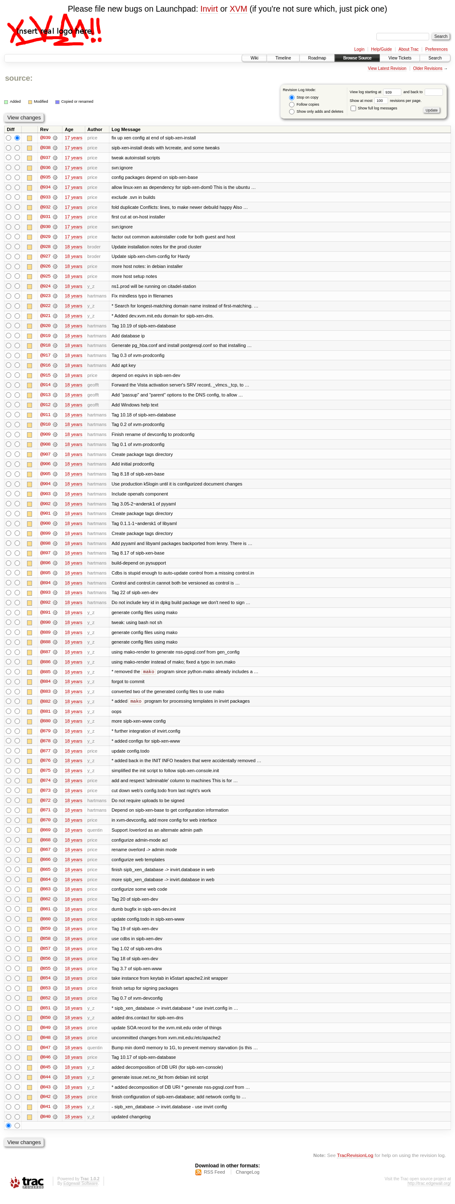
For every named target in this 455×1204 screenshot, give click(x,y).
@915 (45, 377)
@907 (45, 457)
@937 (45, 157)
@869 (45, 836)
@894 (45, 587)
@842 (45, 1106)
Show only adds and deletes (316, 111)
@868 (45, 846)
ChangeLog (248, 1181)
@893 (45, 597)
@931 (45, 217)
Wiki (254, 58)
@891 (45, 617)
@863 (45, 896)
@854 (45, 986)
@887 (45, 657)
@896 (45, 567)
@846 (45, 1066)
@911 (45, 417)
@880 (45, 726)
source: (18, 78)
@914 (45, 387)
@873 (45, 796)
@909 (45, 437)
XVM (238, 8)
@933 (45, 197)
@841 (45, 1116)
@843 (45, 1096)
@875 (45, 776)
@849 (45, 1036)
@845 (45, 1076)
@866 (45, 866)
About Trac (408, 49)
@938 (45, 147)
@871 (45, 816)
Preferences (436, 49)
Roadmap (317, 58)
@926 (45, 267)
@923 (45, 297)
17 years (73, 137)
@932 (45, 207)
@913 (45, 397)
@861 (45, 916)
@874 (45, 786)
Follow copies (304, 104)
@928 (45, 247)
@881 (45, 716)
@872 (45, 806)
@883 (45, 697)
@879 (45, 736)
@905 (45, 477)
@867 (45, 856)
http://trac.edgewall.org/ (429, 1193)
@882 (45, 707)
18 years (73, 247)
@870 (45, 826)
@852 (45, 1006)
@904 (45, 487)
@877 (45, 756)
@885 (45, 677)
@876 (45, 766)
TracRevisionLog (355, 1164)
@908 (45, 447)
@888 (45, 647)
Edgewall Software (80, 1193)
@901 (45, 517)
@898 (45, 547)
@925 (45, 277)
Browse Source (357, 58)
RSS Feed (214, 1181)
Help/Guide (381, 49)
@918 (45, 347)
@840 (45, 1126)
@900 (45, 527)
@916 (45, 367)
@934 (45, 187)
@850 (45, 1026)
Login (359, 49)
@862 (45, 906)
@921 (45, 317)
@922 (45, 307)
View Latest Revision (387, 68)
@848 (45, 1046)
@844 (45, 1086)
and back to (423, 92)
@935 (45, 177)
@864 (45, 886)
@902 (45, 507)
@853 (45, 996)
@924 (45, 287)
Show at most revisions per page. (386, 101)
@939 (45, 137)
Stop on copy (303, 97)
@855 (45, 976)
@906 (45, 467)
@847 (45, 1056)
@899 (45, 537)
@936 (45, 167)
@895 (45, 577)
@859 (45, 936)
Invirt (209, 8)
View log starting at (376, 92)
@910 (45, 427)
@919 (45, 337)
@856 (45, 966)
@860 (45, 926)
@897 (45, 557)
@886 (45, 667)
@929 (45, 237)
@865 (45, 876)
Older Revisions (428, 68)
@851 (45, 1016)
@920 (45, 327)
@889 (45, 637)
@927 (45, 257)
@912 (45, 407)
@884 (45, 687)
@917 (45, 357)
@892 (45, 607)
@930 (45, 227)
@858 (45, 946)
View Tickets (399, 58)
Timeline (283, 58)
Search (435, 58)
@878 (45, 746)
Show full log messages (374, 108)
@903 (45, 497)
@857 (45, 956)
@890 (45, 627)
